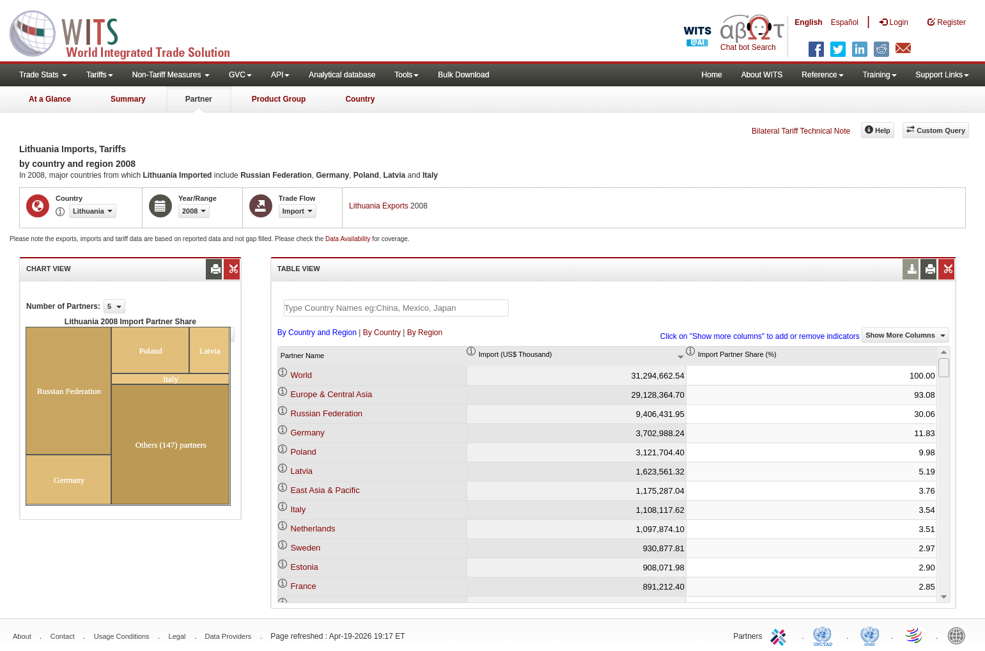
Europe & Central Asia (331, 394)
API (280, 74)
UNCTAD (825, 635)
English (808, 22)
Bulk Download (463, 74)
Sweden (305, 548)
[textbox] (396, 308)
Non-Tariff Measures (171, 74)
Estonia (304, 567)
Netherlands (312, 528)
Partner (198, 99)
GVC (240, 74)
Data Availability (348, 238)
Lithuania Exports (378, 205)
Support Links (942, 74)
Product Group (279, 99)
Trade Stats (43, 74)
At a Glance (50, 99)
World (301, 375)
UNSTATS (870, 635)
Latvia (301, 471)
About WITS (762, 74)
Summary (128, 99)
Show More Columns (905, 335)
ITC (780, 635)
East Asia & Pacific (324, 490)
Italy (298, 509)
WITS (128, 32)
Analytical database (342, 74)
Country (360, 99)
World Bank (959, 635)
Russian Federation (326, 413)
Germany (307, 432)
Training (880, 74)
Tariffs (99, 74)
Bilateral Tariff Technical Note (801, 131)
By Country (382, 332)
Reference (822, 74)
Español (844, 22)
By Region (424, 332)
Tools (406, 74)
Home (712, 74)
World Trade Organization (914, 635)
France (303, 586)
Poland (303, 452)
